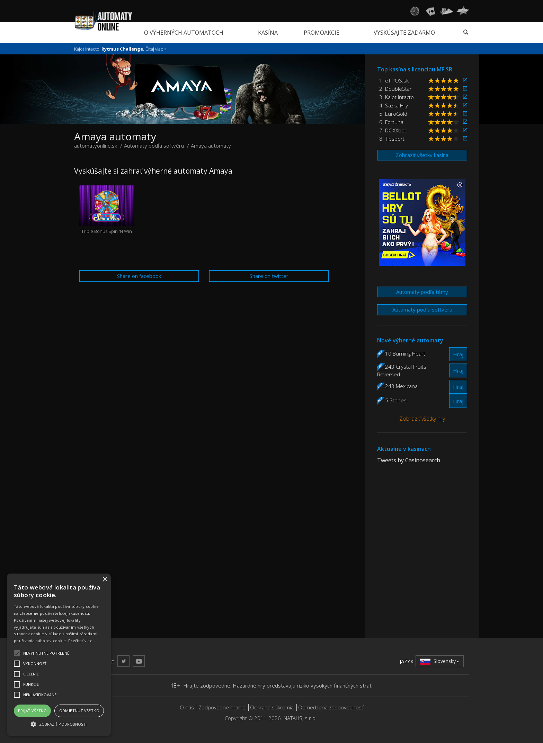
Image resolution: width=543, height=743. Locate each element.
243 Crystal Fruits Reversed (401, 370)
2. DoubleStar (395, 89)
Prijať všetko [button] (32, 710)
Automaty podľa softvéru (422, 309)
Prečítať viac (80, 640)
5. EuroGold (393, 114)
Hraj (458, 354)
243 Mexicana (401, 386)
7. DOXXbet (392, 130)
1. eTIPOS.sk (394, 80)
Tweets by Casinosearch (408, 460)
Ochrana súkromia (272, 707)
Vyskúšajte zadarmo (404, 32)
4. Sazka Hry (393, 105)
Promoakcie (321, 32)
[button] (59, 723)
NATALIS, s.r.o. (300, 718)
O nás (187, 707)
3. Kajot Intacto (396, 97)
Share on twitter (269, 275)
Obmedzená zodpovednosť (330, 707)
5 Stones (396, 400)
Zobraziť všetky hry (422, 418)
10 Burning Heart (405, 353)
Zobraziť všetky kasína (422, 154)
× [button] (104, 579)
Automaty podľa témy (422, 291)
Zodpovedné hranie (222, 707)
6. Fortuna (391, 122)
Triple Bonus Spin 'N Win (106, 209)
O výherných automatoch (183, 32)
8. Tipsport (391, 139)
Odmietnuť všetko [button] (79, 710)
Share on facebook (139, 275)
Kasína (268, 32)
